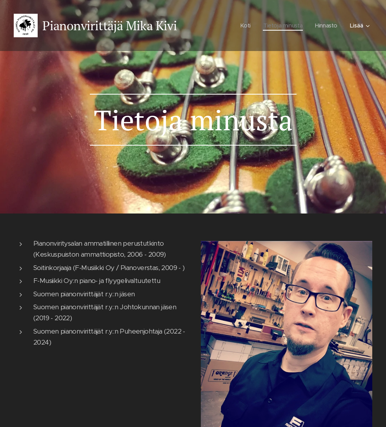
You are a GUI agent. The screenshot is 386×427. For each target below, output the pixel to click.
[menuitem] (243, 25)
